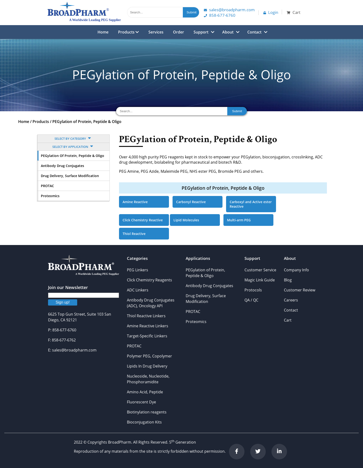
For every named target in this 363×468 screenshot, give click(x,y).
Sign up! (63, 302)
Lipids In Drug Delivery (147, 366)
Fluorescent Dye (141, 402)
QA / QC (251, 300)
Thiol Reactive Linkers (146, 315)
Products (128, 32)
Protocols (253, 290)
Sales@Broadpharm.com (229, 9)
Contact (254, 32)
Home (103, 32)
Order (178, 32)
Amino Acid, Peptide (145, 392)
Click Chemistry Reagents (149, 280)
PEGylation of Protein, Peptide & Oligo (86, 121)
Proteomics (50, 196)
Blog (288, 280)
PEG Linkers (137, 270)
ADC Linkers (137, 290)
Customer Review (299, 290)
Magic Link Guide (259, 280)
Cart (288, 320)
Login (270, 12)
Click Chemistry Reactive (143, 220)
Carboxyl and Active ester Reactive (251, 204)
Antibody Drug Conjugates (62, 165)
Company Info (296, 270)
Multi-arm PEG (239, 220)
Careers (291, 300)
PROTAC (47, 186)
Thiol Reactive (134, 233)
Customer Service (260, 270)
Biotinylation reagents (147, 412)
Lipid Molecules (186, 220)
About (227, 32)
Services (155, 32)
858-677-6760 (219, 15)
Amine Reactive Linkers (147, 326)
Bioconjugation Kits (144, 422)
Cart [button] (293, 12)
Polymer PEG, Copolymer (149, 356)
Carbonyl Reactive (191, 202)
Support (201, 32)
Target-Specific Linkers (147, 336)
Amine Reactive (135, 202)
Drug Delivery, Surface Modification (70, 175)
